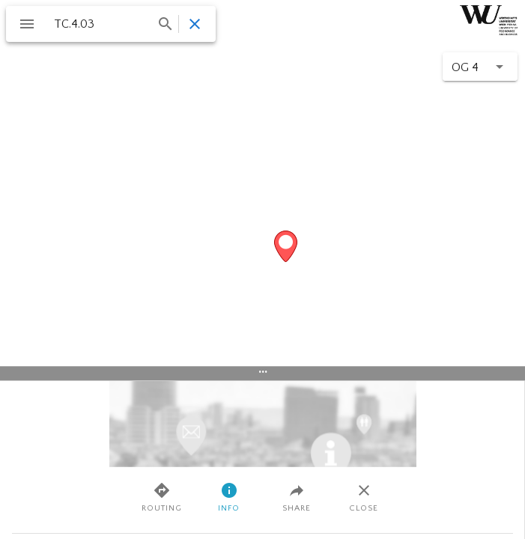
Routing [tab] (162, 497)
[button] (480, 66)
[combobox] (112, 24)
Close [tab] (363, 497)
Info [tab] (229, 497)
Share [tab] (296, 497)
